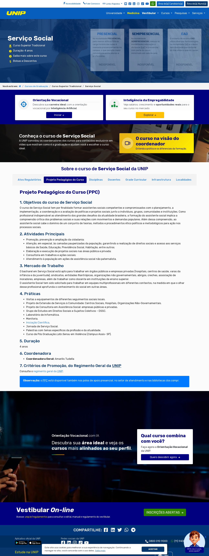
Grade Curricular (136, 179)
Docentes (114, 179)
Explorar (150, 115)
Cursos (165, 13)
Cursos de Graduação (36, 86)
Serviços (197, 13)
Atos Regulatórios (29, 179)
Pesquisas (181, 13)
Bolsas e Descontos (25, 60)
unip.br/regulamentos (36, 516)
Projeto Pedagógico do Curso (65, 179)
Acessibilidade (72, 3)
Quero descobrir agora (165, 457)
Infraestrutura (161, 179)
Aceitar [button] (152, 549)
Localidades (183, 179)
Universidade (114, 13)
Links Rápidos (111, 3)
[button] (100, 550)
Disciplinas (96, 179)
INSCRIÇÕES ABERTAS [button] (164, 512)
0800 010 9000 (158, 541)
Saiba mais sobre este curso (30, 55)
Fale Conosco (91, 3)
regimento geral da (48, 371)
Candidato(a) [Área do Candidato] (170, 3)
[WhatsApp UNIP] (153, 3)
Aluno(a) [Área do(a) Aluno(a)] (196, 3)
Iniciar (59, 115)
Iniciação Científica (37, 322)
